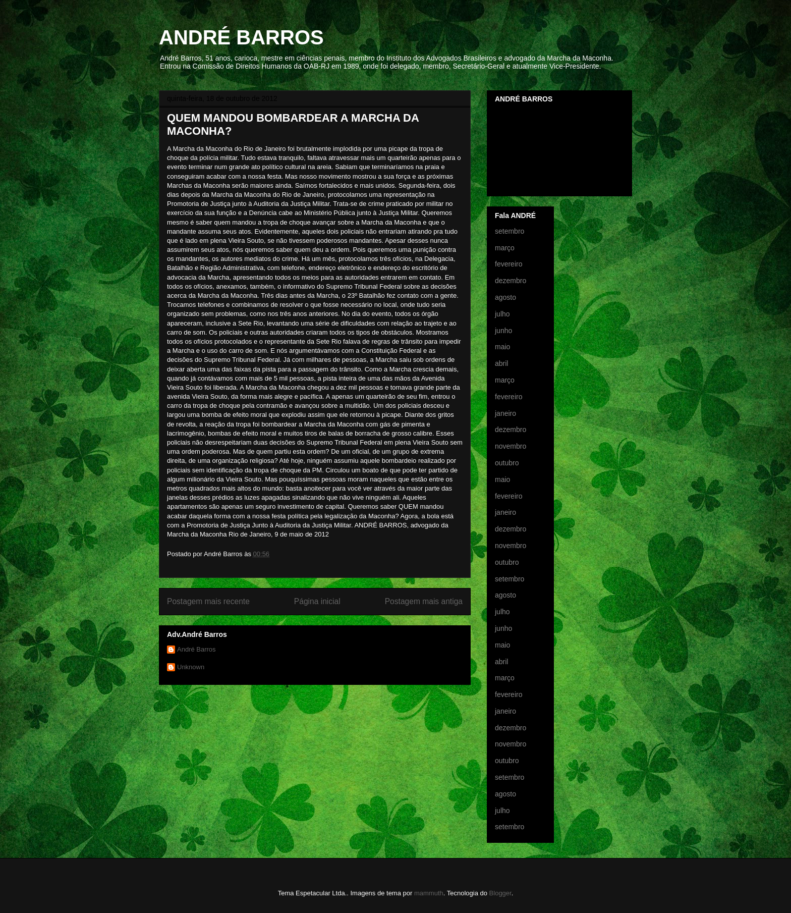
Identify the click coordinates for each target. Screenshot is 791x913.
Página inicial (317, 601)
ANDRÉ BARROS (241, 37)
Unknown (190, 667)
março (505, 248)
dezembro (510, 281)
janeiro (505, 413)
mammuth (428, 893)
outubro (507, 463)
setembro (509, 231)
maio (502, 347)
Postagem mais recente (208, 601)
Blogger (500, 893)
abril (501, 363)
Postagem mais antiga (424, 601)
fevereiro (508, 264)
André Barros (196, 649)
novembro (510, 446)
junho (503, 331)
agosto (505, 297)
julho (502, 314)
